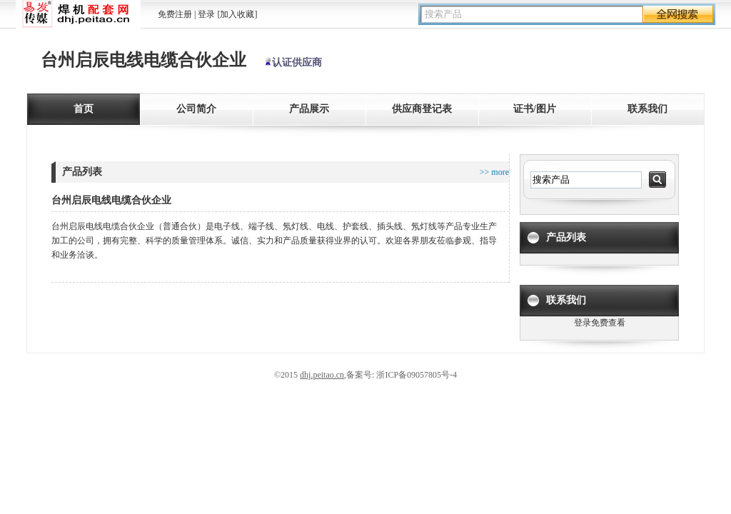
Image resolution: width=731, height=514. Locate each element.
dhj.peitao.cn (322, 375)
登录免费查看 (599, 323)
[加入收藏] (237, 14)
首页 (84, 109)
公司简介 (196, 109)
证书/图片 (534, 109)
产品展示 (309, 109)
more (499, 172)
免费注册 (175, 14)
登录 (206, 14)
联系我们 (647, 109)
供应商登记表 (422, 109)
